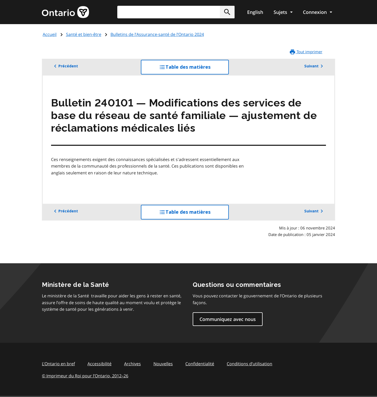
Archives (132, 364)
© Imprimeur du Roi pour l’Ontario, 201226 (85, 376)
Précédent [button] (65, 66)
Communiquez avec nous (227, 319)
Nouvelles (163, 364)
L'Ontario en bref (58, 364)
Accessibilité (99, 364)
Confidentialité (199, 364)
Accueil (50, 34)
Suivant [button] (314, 66)
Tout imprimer (305, 52)
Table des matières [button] (194, 68)
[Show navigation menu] (283, 12)
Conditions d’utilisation (249, 364)
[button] (227, 12)
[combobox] (176, 12)
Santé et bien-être (83, 34)
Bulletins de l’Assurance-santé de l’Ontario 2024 (157, 34)
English (255, 12)
